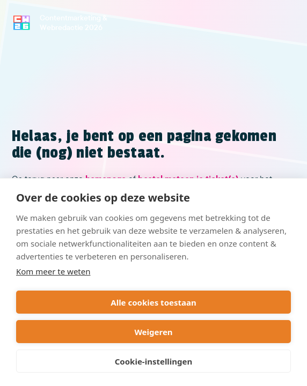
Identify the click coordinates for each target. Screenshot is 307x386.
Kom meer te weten (53, 271)
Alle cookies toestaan (153, 302)
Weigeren (153, 331)
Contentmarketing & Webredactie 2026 (73, 22)
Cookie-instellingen (154, 361)
